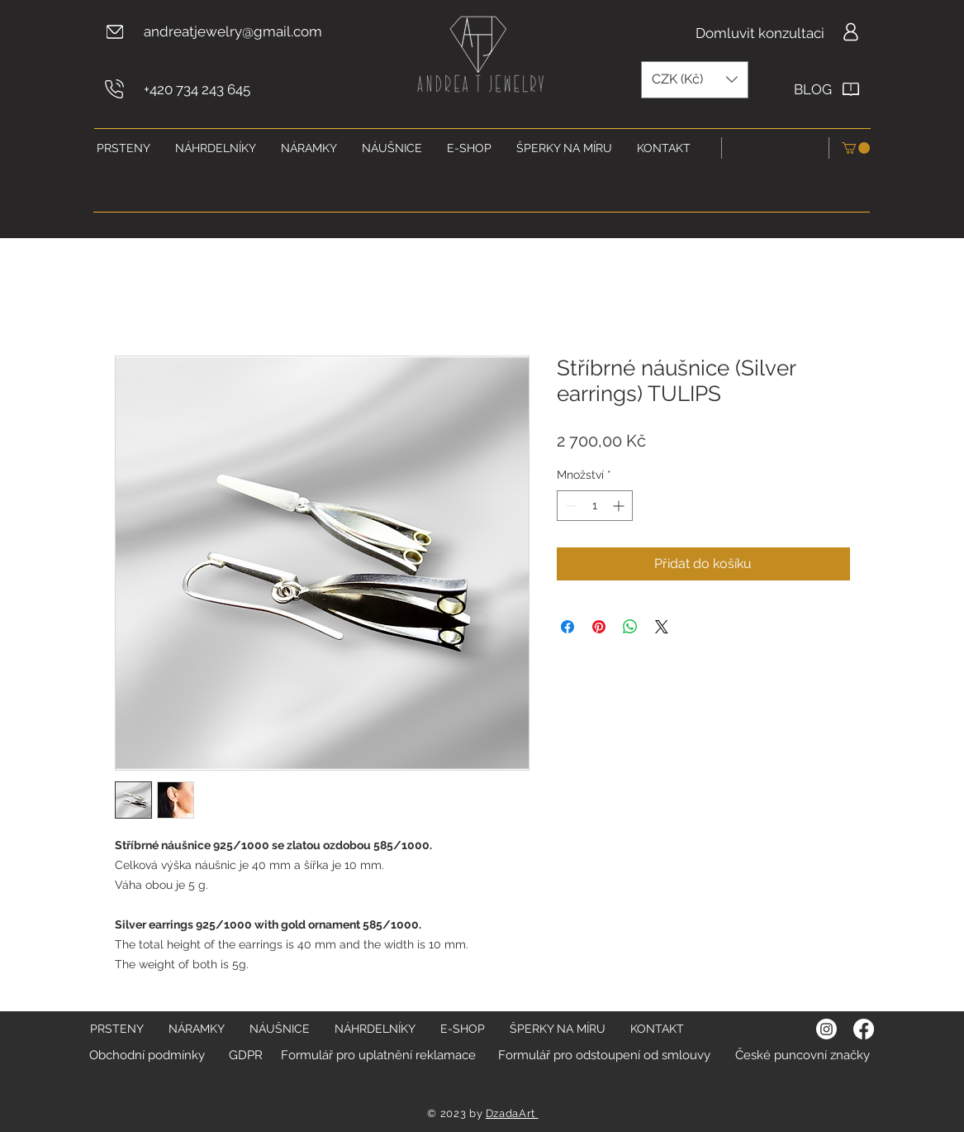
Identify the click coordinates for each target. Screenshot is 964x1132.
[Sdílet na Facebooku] (567, 627)
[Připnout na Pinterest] (599, 627)
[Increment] (620, 505)
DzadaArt (512, 1113)
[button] (694, 79)
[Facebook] (863, 1029)
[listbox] (694, 79)
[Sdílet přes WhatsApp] (630, 627)
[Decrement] (569, 505)
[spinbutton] (595, 505)
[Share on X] (662, 627)
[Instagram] (826, 1029)
